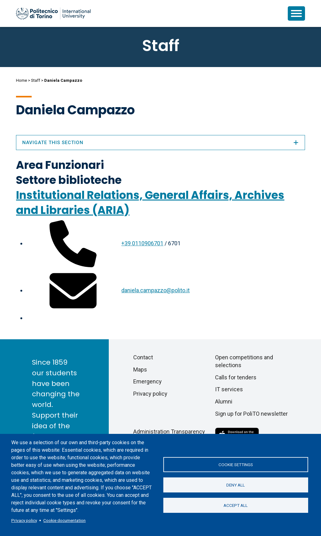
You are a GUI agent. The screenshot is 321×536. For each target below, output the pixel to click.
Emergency (147, 381)
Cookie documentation (64, 520)
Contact (143, 357)
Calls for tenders (235, 377)
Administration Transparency (169, 431)
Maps (140, 369)
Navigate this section (160, 142)
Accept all (236, 505)
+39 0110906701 (142, 243)
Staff (35, 80)
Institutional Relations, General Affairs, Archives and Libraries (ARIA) (150, 202)
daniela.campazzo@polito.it (155, 290)
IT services (229, 389)
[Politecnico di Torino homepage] (53, 13)
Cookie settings (235, 464)
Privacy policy (24, 520)
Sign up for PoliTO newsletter (251, 413)
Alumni (223, 401)
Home (21, 80)
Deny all (235, 484)
